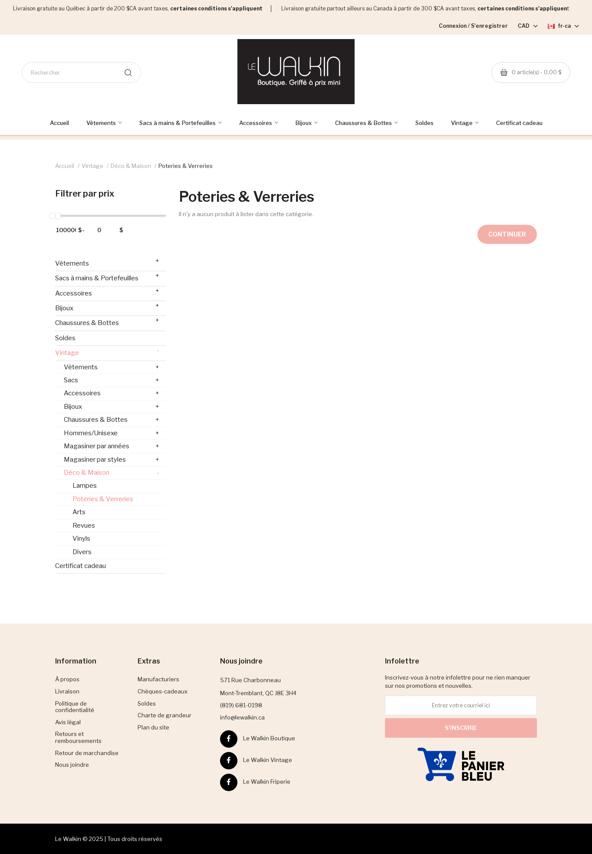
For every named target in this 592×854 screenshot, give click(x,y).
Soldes (65, 338)
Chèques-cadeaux (162, 691)
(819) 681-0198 (241, 705)
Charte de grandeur (164, 715)
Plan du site (153, 727)
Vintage (92, 165)
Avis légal (68, 722)
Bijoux (107, 306)
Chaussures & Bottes (107, 321)
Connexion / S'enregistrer (473, 26)
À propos (67, 679)
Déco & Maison (131, 165)
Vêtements (107, 261)
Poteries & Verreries (185, 165)
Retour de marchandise (86, 752)
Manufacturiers (158, 679)
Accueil (64, 165)
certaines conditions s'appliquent (216, 8)
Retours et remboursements (78, 737)
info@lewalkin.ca (242, 717)
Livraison (67, 691)
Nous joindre (72, 764)
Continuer (507, 234)
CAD (528, 26)
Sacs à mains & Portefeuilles (107, 276)
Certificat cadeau (80, 566)
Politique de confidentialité (74, 707)
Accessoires (107, 291)
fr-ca (563, 26)
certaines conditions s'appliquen (522, 8)
